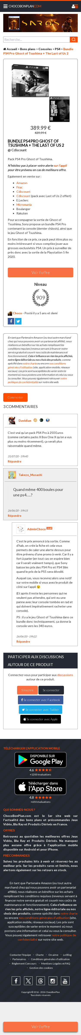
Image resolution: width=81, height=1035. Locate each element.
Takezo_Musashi (30, 475)
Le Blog (67, 954)
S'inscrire (27, 690)
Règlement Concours (24, 963)
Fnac (19, 187)
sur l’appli (60, 165)
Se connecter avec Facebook (40, 700)
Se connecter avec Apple (41, 719)
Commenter (15, 397)
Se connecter (51, 690)
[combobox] (40, 39)
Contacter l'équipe (20, 954)
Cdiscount (23, 191)
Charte (40, 954)
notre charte (30, 363)
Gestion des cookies (41, 967)
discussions (65, 675)
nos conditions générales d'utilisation (44, 918)
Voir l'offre (41, 1026)
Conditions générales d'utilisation (50, 959)
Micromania (24, 204)
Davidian (25, 420)
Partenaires (19, 959)
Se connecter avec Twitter (40, 709)
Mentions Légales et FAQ (55, 963)
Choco (15, 313)
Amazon (21, 183)
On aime (53, 954)
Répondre (14, 461)
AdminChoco (39, 529)
